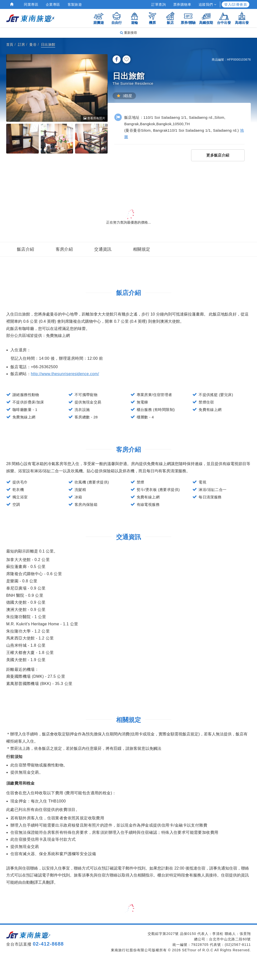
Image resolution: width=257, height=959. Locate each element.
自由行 (116, 18)
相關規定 (141, 249)
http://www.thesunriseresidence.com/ (65, 374)
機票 (152, 18)
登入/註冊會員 (235, 4)
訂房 (21, 44)
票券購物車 (182, 4)
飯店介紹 (25, 249)
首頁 (9, 44)
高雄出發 (242, 18)
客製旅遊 (75, 4)
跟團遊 (98, 18)
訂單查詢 (158, 4)
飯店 (170, 18)
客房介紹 (64, 249)
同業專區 (31, 4)
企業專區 (53, 4)
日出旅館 (48, 44)
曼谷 (33, 44)
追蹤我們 (207, 4)
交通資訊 (103, 249)
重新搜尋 (128, 33)
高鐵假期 (206, 18)
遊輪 (134, 18)
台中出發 (224, 18)
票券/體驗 (188, 18)
